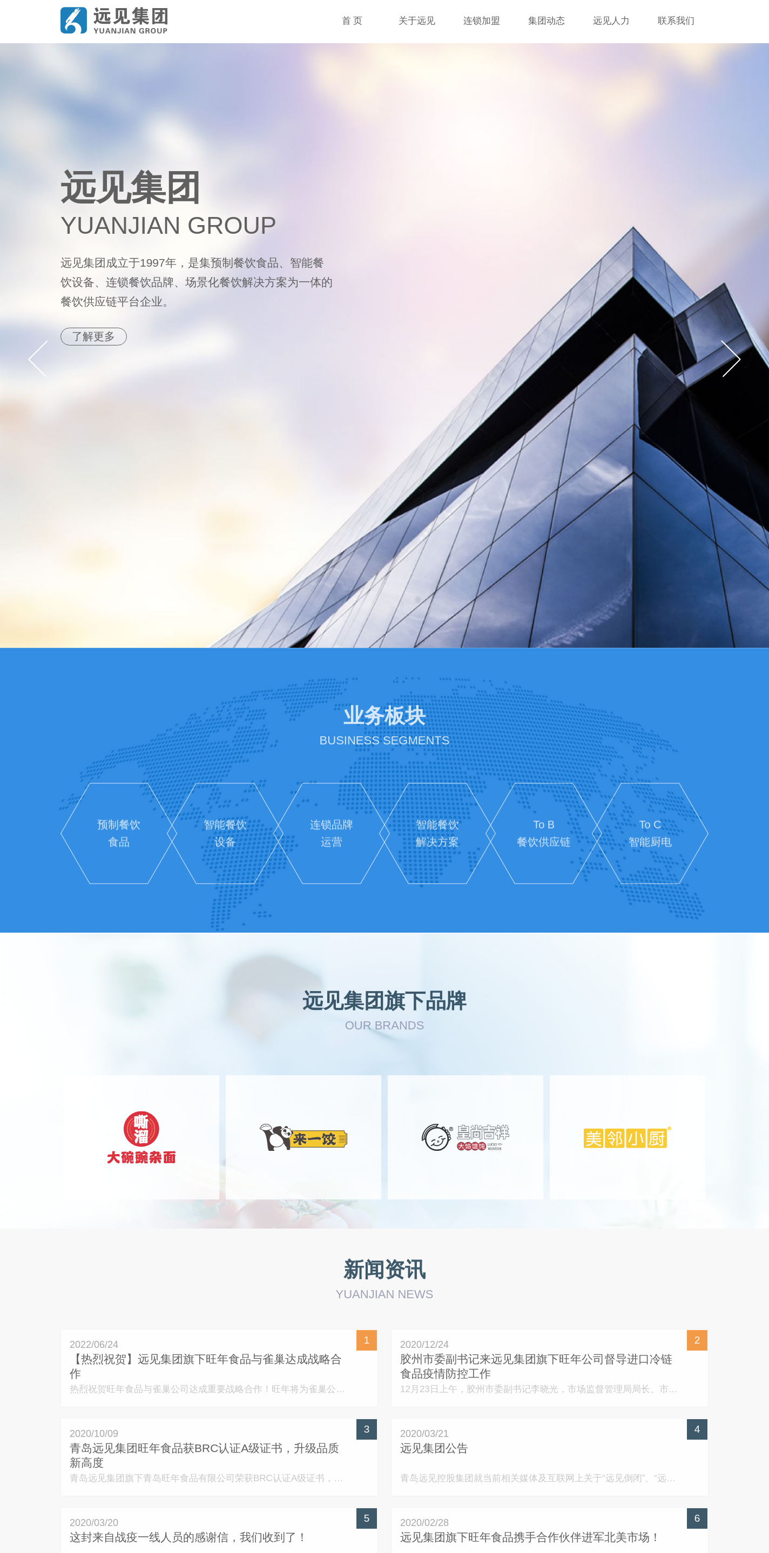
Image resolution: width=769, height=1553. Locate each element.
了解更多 (95, 336)
